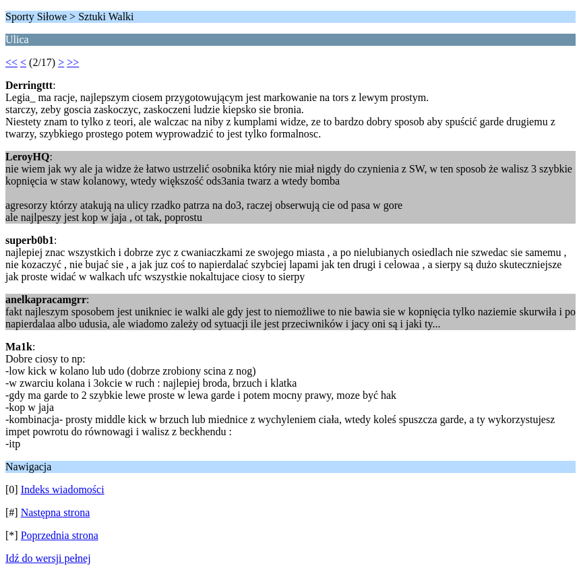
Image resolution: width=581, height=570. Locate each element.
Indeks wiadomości (62, 489)
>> (73, 62)
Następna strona (55, 512)
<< (11, 62)
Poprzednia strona (59, 535)
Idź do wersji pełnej (48, 558)
